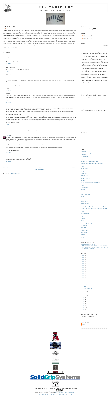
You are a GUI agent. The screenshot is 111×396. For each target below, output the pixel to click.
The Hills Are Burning (85, 171)
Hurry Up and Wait (85, 213)
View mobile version (39, 169)
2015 (83, 275)
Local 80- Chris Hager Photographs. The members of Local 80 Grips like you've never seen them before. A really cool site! (94, 210)
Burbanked (83, 215)
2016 (83, 273)
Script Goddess (84, 199)
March (85, 291)
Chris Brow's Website (85, 178)
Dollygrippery (55, 7)
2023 (83, 261)
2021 (83, 263)
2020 (83, 265)
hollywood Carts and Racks (87, 229)
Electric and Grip (84, 201)
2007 (83, 309)
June (84, 280)
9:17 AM (8, 161)
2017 (83, 271)
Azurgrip (8, 135)
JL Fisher (83, 185)
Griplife (82, 198)
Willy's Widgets (84, 232)
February (85, 293)
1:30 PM (8, 132)
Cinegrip (82, 222)
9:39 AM (8, 90)
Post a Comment (6, 165)
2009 (83, 305)
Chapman (83, 180)
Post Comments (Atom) (14, 173)
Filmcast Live (84, 173)
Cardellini (83, 234)
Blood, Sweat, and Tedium (86, 170)
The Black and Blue (85, 156)
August (85, 278)
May (84, 282)
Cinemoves (83, 205)
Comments (85, 38)
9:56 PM (8, 63)
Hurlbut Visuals (84, 159)
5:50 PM (8, 152)
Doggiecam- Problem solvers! (87, 223)
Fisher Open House (87, 288)
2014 (83, 277)
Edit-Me (82, 237)
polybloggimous (84, 187)
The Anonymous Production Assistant (89, 191)
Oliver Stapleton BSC (85, 194)
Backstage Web (84, 230)
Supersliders (83, 192)
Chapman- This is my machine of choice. (90, 161)
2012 (83, 299)
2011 (83, 301)
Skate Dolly (83, 227)
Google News (84, 236)
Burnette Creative (84, 168)
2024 (83, 259)
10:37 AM (8, 124)
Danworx (83, 189)
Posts (83, 35)
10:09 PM (8, 71)
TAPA (7, 155)
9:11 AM (8, 102)
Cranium (82, 196)
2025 (83, 257)
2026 (83, 255)
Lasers (84, 286)
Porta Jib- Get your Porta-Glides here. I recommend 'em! (93, 206)
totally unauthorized (85, 216)
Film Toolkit (83, 151)
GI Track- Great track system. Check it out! (90, 182)
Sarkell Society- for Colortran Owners (89, 158)
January (85, 295)
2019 (83, 267)
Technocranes (84, 225)
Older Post (74, 167)
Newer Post (5, 167)
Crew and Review (85, 175)
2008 (83, 307)
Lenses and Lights (85, 177)
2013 (83, 297)
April (84, 284)
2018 (83, 269)
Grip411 (82, 184)
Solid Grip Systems (85, 203)
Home (39, 167)
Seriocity (83, 220)
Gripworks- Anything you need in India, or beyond (92, 163)
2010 (83, 303)
